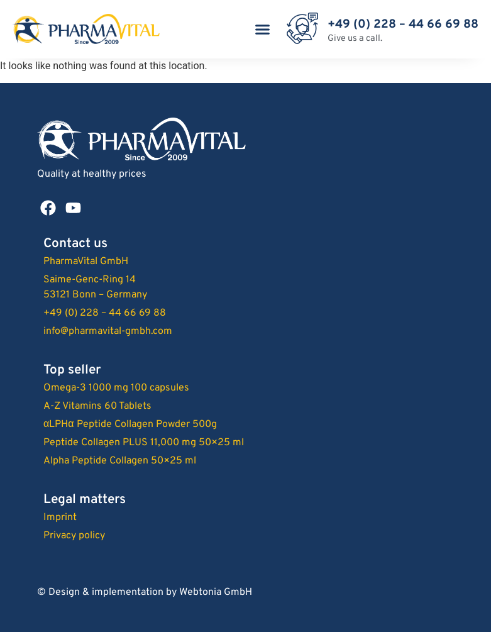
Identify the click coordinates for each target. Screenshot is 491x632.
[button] (262, 30)
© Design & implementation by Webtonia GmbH (144, 592)
